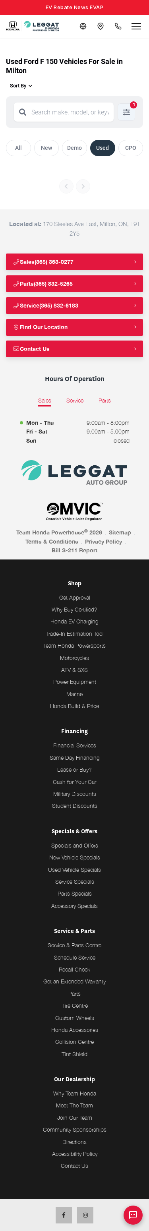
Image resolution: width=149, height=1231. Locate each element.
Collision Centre (74, 1041)
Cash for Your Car (74, 781)
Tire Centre (75, 1005)
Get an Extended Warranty (74, 981)
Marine (74, 694)
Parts (74, 993)
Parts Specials (75, 893)
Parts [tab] (105, 400)
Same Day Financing (75, 757)
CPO (130, 148)
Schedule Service (74, 957)
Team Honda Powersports (74, 645)
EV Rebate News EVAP (75, 7)
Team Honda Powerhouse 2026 (59, 532)
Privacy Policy (103, 541)
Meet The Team (74, 1105)
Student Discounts (74, 805)
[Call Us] (118, 26)
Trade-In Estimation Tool (75, 633)
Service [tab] (74, 400)
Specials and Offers (74, 845)
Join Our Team (74, 1117)
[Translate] (83, 26)
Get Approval (74, 597)
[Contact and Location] (100, 26)
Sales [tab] (44, 400)
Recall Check (74, 969)
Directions (74, 1141)
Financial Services (74, 745)
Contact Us (31, 348)
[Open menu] (136, 26)
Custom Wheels (74, 1017)
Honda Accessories (74, 1029)
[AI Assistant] (133, 1215)
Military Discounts (74, 793)
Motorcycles (74, 657)
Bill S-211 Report (74, 550)
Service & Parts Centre (74, 945)
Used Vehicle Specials (74, 869)
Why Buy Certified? (74, 609)
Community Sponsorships (74, 1129)
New (46, 148)
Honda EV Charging (74, 621)
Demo (74, 148)
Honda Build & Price (74, 706)
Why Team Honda (74, 1093)
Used (102, 148)
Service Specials (74, 881)
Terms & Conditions (51, 541)
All (18, 148)
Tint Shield (74, 1054)
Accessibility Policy (74, 1153)
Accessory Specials (74, 905)
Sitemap (120, 532)
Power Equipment (74, 681)
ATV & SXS (74, 669)
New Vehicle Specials (74, 857)
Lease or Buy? (74, 769)
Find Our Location (40, 326)
